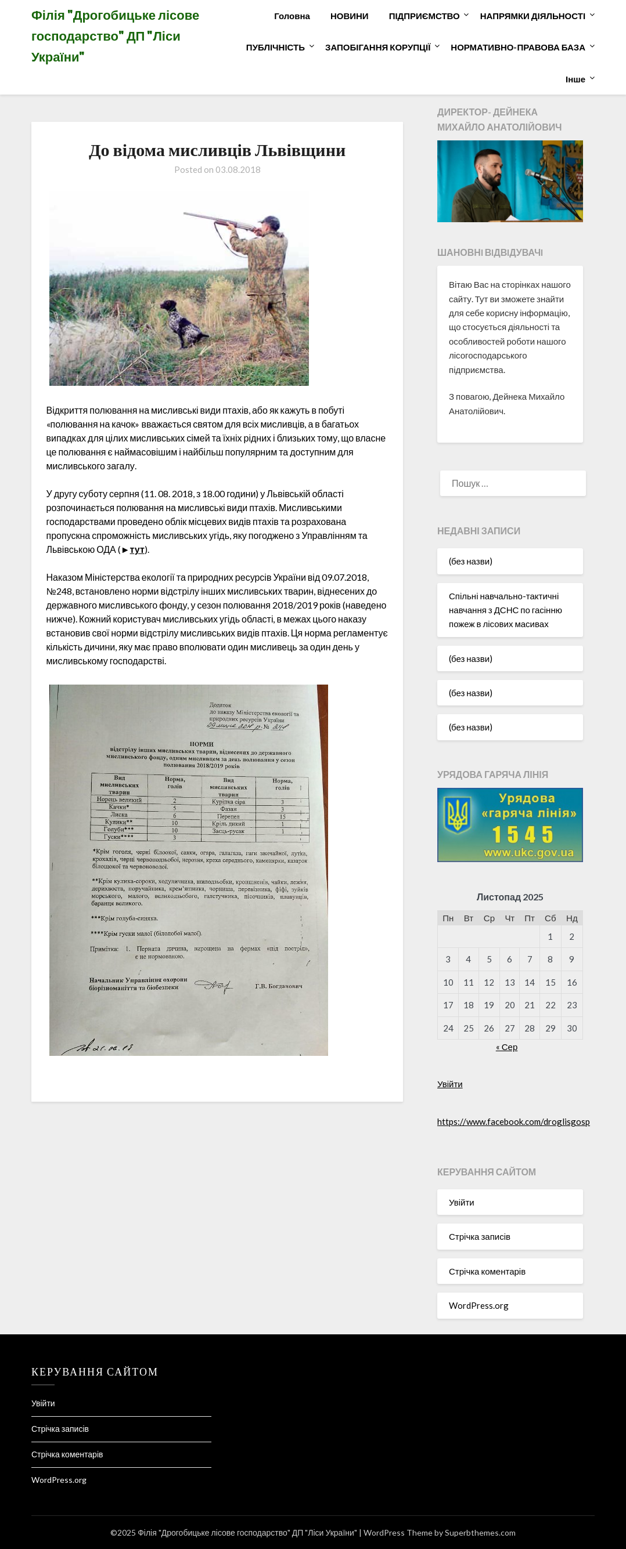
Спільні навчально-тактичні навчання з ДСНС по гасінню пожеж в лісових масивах (505, 610)
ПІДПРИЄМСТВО (424, 15)
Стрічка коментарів (487, 1271)
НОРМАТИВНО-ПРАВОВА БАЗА (518, 47)
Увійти (450, 1083)
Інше (575, 79)
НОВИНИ (349, 15)
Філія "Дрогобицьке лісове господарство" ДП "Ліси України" (115, 35)
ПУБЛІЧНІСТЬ (275, 47)
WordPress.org (479, 1305)
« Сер (507, 1046)
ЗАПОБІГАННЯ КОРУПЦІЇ (377, 47)
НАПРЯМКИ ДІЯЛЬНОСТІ (532, 15)
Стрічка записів (479, 1236)
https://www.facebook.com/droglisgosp (513, 1121)
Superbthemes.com (480, 1532)
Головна (292, 15)
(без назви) (470, 561)
